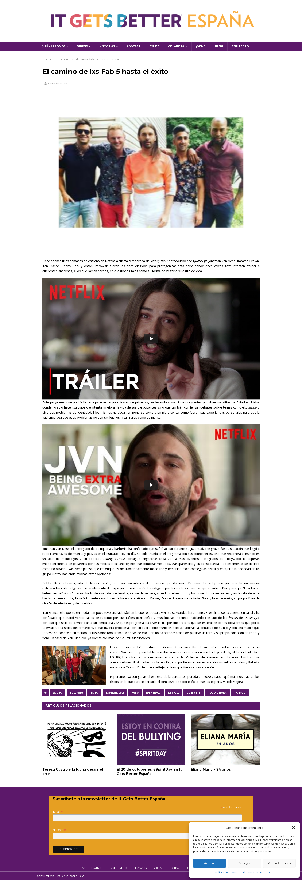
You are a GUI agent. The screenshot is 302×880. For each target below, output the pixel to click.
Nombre (59, 830)
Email (58, 812)
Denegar (244, 863)
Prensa (174, 867)
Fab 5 (135, 692)
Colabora (176, 46)
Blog (219, 46)
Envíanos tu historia (148, 867)
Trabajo (239, 692)
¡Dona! (201, 46)
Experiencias (115, 692)
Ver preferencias (279, 863)
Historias (107, 46)
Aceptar (209, 863)
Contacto (240, 46)
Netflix (173, 692)
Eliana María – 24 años (211, 769)
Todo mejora (217, 692)
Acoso (57, 692)
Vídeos (82, 46)
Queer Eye (193, 692)
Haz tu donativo (90, 867)
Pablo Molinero (57, 83)
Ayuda (154, 46)
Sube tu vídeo (118, 867)
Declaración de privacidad (255, 872)
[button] (293, 827)
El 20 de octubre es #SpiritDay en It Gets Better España (149, 771)
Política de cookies (226, 872)
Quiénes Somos (53, 46)
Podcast (134, 46)
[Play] (151, 339)
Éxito (94, 692)
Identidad (153, 692)
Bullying (76, 692)
